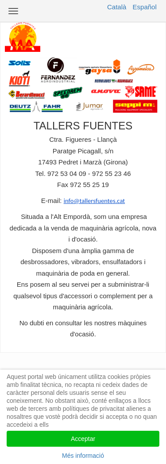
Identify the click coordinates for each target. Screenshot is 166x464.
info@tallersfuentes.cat (94, 201)
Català (116, 7)
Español (145, 7)
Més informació (83, 455)
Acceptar (83, 438)
